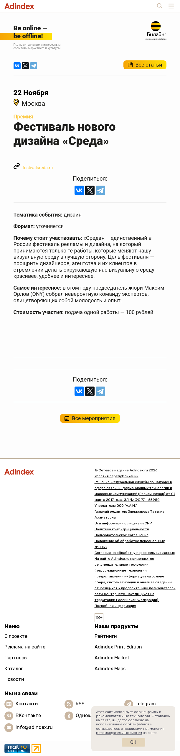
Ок (133, 742)
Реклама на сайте (24, 647)
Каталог (13, 668)
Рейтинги (106, 636)
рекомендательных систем (119, 733)
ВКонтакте (28, 715)
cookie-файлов (136, 724)
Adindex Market (112, 658)
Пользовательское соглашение (121, 535)
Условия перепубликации (116, 476)
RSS (80, 704)
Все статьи (148, 65)
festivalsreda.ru (38, 167)
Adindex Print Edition (118, 647)
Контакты (27, 704)
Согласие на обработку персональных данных (135, 553)
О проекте (15, 636)
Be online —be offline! (30, 31)
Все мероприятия (93, 418)
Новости (14, 679)
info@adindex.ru (34, 727)
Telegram (146, 704)
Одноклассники (94, 715)
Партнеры (15, 658)
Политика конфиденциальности (122, 529)
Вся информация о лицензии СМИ (123, 523)
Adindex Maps (110, 668)
